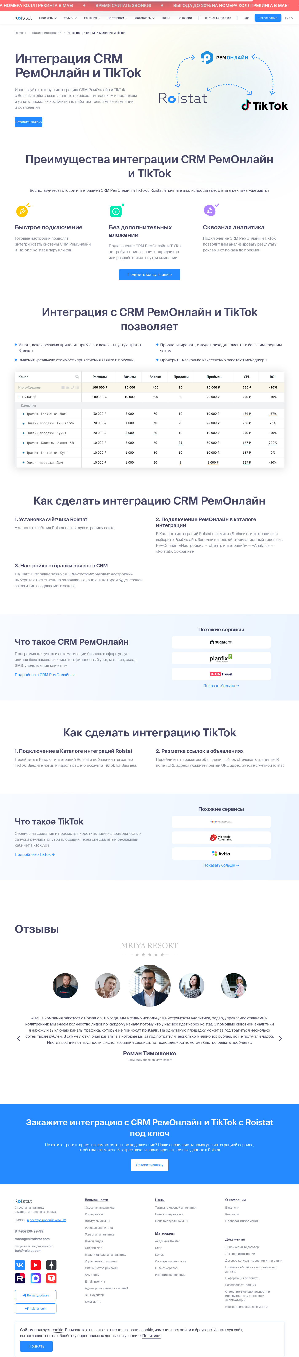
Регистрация (268, 18)
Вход (246, 18)
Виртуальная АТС (97, 1235)
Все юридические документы (246, 1321)
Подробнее (45, 679)
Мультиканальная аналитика (105, 1269)
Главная (20, 33)
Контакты (232, 1228)
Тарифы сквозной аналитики (176, 1222)
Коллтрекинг (94, 1228)
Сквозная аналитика (100, 1222)
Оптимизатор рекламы (101, 1282)
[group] (65, 1001)
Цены (166, 18)
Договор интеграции (240, 1268)
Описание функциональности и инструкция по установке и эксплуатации (247, 1310)
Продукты (46, 18)
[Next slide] (280, 1053)
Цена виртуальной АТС (171, 1235)
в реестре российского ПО (46, 1234)
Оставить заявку (38, 122)
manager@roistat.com (32, 1253)
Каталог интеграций (46, 33)
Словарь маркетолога (170, 1276)
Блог (158, 1262)
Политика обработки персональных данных (251, 1284)
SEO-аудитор (94, 1309)
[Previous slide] (19, 1053)
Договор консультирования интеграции (254, 1275)
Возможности (96, 1214)
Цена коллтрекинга (169, 1228)
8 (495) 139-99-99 (218, 18)
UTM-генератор (166, 1282)
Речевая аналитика (99, 1242)
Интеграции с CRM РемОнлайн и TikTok (96, 33)
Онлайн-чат (93, 1262)
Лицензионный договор (242, 1261)
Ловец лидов (94, 1255)
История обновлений (170, 1289)
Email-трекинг (95, 1296)
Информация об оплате (242, 1292)
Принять (36, 1346)
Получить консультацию (149, 275)
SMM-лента (93, 1316)
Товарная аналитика (99, 1249)
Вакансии (185, 18)
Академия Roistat (167, 1255)
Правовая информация (242, 1235)
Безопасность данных (240, 1299)
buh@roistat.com (28, 1265)
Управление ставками (101, 1276)
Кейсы (159, 1269)
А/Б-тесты (92, 1289)
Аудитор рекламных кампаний (107, 1302)
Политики (151, 1335)
